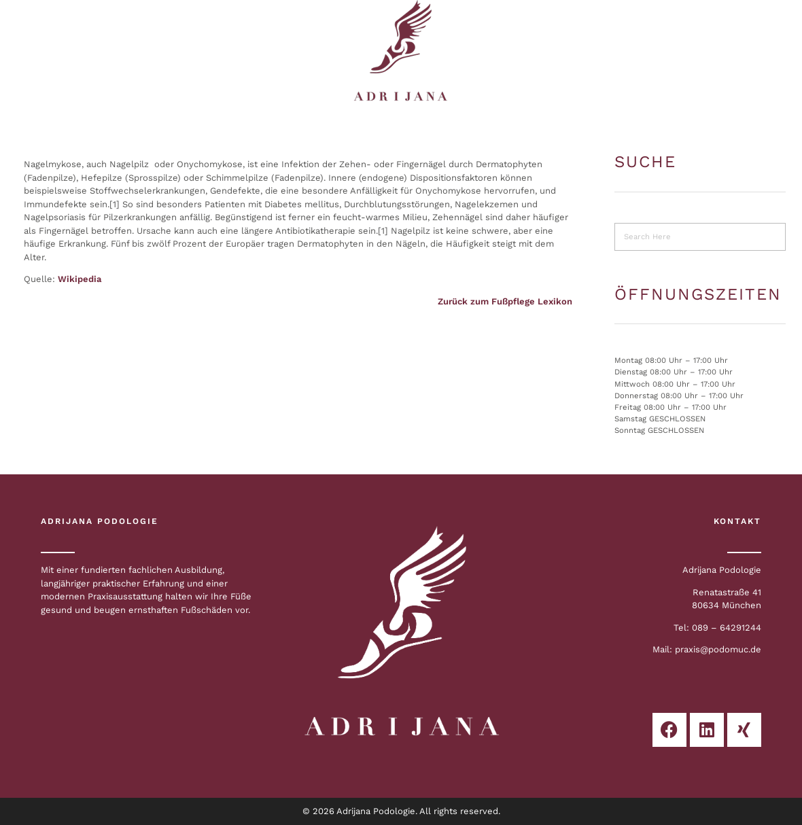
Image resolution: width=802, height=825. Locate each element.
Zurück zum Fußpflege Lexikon (505, 301)
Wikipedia (79, 279)
